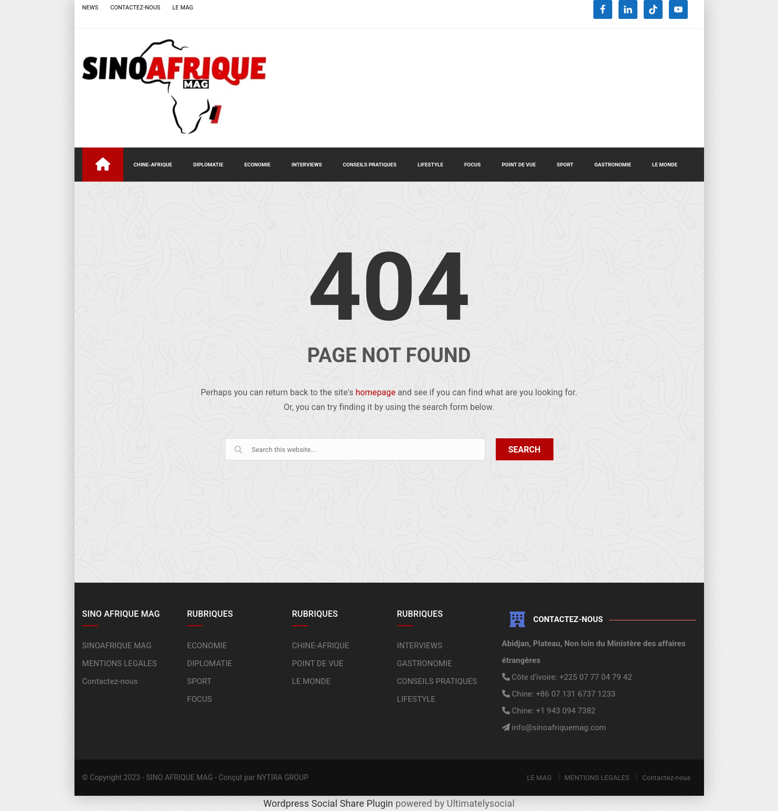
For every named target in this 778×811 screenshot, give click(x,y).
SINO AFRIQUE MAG (179, 777)
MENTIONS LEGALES (119, 663)
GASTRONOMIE (612, 164)
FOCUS (472, 164)
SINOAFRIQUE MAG (117, 645)
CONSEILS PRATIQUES (370, 164)
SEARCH (524, 450)
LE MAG (183, 7)
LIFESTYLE (430, 164)
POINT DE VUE (519, 164)
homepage (376, 392)
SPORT (565, 164)
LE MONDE (664, 164)
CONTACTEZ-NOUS (135, 7)
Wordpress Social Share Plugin (329, 803)
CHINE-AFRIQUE (153, 164)
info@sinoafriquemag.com (558, 727)
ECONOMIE (257, 164)
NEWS (90, 7)
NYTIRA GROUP (283, 777)
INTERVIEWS (307, 164)
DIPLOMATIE (208, 164)
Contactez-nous (110, 681)
